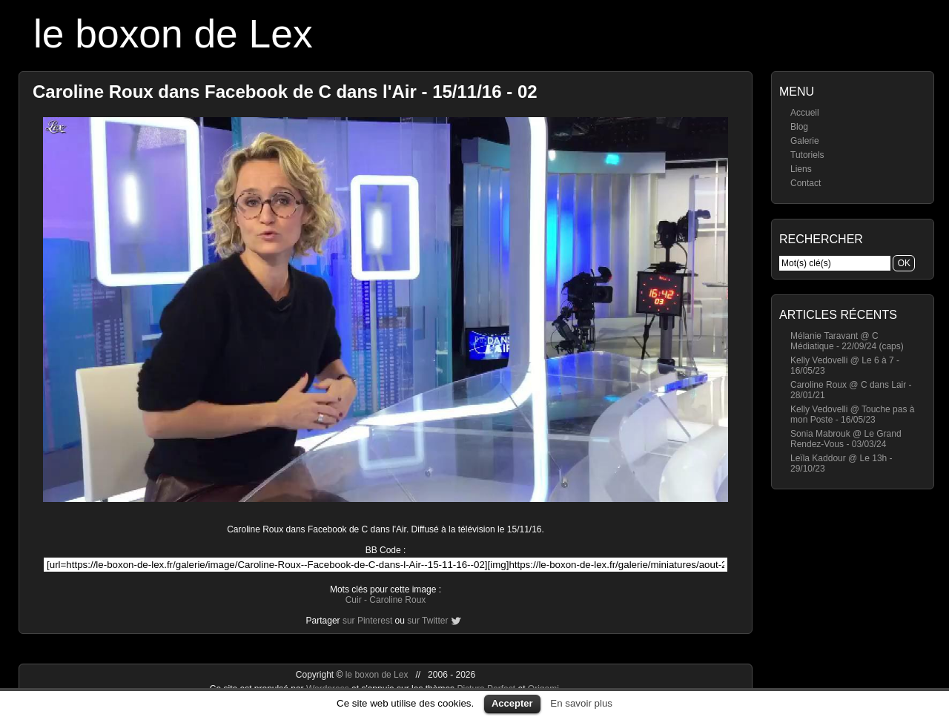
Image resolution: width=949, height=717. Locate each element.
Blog (799, 127)
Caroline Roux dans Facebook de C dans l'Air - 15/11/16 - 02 (285, 92)
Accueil (804, 113)
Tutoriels (807, 155)
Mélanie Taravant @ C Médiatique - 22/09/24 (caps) (847, 341)
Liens (801, 169)
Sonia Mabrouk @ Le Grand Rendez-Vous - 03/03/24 (846, 439)
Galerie (804, 141)
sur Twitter (427, 620)
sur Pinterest (367, 620)
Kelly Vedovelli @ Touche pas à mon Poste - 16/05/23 (852, 414)
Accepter (512, 703)
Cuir (353, 600)
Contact (805, 183)
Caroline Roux (397, 600)
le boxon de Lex (173, 34)
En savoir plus (581, 703)
